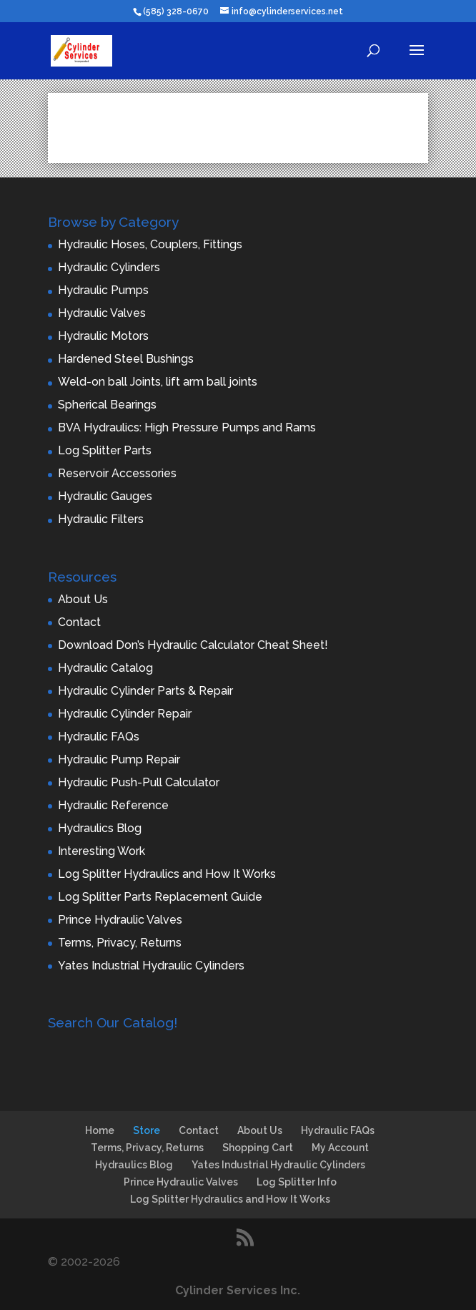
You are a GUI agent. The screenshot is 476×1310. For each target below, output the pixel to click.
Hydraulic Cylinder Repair (125, 713)
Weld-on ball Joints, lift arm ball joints (157, 381)
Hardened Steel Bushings (126, 359)
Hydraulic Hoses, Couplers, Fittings (150, 244)
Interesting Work (101, 851)
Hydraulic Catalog (105, 668)
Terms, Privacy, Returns (120, 942)
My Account (340, 1147)
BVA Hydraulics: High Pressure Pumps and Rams (187, 427)
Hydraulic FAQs (98, 736)
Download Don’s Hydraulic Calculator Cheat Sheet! (193, 645)
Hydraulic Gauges (105, 496)
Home (99, 1130)
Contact (79, 622)
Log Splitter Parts (105, 450)
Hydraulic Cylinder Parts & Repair (145, 691)
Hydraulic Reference (113, 805)
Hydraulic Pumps (103, 290)
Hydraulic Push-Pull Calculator (138, 782)
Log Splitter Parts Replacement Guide (160, 897)
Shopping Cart (257, 1147)
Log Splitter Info (297, 1182)
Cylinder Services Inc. (237, 1290)
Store (146, 1130)
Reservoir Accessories (117, 473)
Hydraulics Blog (100, 828)
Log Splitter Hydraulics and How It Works (167, 874)
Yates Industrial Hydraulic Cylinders (151, 965)
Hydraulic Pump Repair (119, 759)
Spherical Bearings (107, 404)
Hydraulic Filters (101, 519)
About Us (83, 599)
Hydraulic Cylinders (109, 267)
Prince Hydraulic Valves (120, 920)
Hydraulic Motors (103, 336)
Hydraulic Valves (102, 313)
